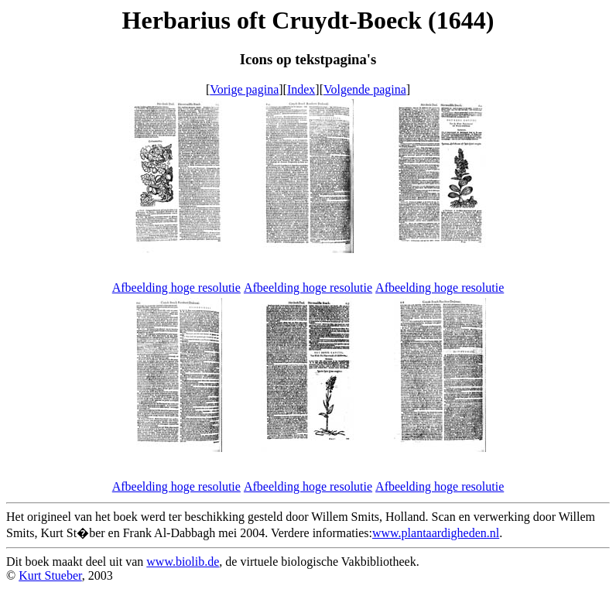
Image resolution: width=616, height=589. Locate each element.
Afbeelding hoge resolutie (176, 287)
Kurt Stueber (50, 575)
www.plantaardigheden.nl (435, 532)
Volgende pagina (364, 89)
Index (301, 89)
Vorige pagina (244, 89)
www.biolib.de (182, 561)
